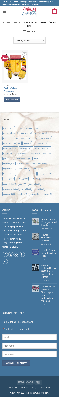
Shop (17, 22)
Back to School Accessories (10, 89)
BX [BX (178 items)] (27, 143)
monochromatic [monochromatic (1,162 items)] (26, 174)
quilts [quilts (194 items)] (35, 179)
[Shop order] (29, 40)
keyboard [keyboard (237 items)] (9, 168)
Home (6, 22)
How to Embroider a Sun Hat (47, 237)
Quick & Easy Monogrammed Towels (49, 222)
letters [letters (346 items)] (8, 174)
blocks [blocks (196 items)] (32, 138)
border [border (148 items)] (45, 138)
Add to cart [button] (12, 99)
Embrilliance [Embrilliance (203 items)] (42, 148)
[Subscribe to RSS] (22, 254)
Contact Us (44, 387)
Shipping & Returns (19, 387)
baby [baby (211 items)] (7, 138)
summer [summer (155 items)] (9, 194)
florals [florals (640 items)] (21, 153)
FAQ (34, 387)
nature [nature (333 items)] (8, 179)
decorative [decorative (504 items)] (10, 148)
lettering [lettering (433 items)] (37, 168)
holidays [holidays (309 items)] (23, 163)
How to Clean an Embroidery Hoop (48, 253)
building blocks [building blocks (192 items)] (12, 143)
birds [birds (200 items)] (19, 138)
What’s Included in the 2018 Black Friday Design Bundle (48, 271)
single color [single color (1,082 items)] (11, 189)
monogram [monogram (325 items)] (45, 174)
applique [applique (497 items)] (41, 133)
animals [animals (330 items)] (26, 133)
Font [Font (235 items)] (47, 153)
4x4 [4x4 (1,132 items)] (7, 128)
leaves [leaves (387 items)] (24, 168)
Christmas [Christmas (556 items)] (40, 143)
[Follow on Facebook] (5, 254)
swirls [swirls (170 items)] (22, 194)
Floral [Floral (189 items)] (8, 153)
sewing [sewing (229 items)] (34, 184)
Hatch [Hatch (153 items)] (38, 158)
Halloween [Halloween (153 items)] (24, 158)
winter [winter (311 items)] (49, 194)
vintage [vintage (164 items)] (35, 194)
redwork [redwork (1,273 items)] (9, 184)
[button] (4, 11)
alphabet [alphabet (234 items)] (32, 128)
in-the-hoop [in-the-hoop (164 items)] (39, 163)
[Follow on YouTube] (5, 261)
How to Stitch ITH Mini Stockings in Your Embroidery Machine (48, 293)
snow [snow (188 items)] (26, 189)
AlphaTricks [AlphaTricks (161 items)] (10, 133)
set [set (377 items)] (22, 184)
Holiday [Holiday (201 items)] (9, 163)
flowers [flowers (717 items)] (34, 153)
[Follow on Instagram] (11, 254)
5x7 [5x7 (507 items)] (19, 128)
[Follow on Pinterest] (16, 254)
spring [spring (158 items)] (39, 189)
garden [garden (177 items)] (8, 158)
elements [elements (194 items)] (26, 148)
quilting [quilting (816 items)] (22, 179)
